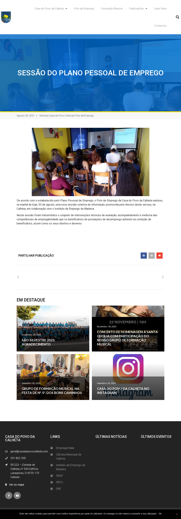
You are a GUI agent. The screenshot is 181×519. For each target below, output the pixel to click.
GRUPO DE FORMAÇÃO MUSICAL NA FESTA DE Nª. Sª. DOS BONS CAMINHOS (52, 391)
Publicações (138, 8)
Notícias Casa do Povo (52, 115)
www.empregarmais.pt (30, 230)
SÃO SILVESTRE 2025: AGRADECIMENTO (38, 342)
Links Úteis (160, 8)
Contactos (160, 25)
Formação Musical (111, 8)
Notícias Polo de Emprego (80, 115)
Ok (160, 513)
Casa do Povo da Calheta (51, 8)
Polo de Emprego (84, 8)
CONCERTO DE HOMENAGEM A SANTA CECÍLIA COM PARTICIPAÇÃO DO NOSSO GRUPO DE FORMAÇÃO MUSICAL (127, 338)
